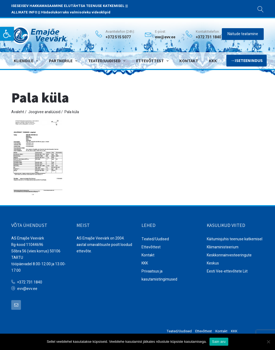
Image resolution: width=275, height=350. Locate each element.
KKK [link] (213, 61)
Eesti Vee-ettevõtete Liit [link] (227, 271)
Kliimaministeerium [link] (222, 247)
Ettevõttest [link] (150, 61)
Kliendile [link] (23, 61)
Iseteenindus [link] (249, 60)
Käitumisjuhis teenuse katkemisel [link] (234, 239)
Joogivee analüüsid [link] (44, 112)
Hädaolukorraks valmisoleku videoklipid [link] (75, 12)
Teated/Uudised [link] (104, 61)
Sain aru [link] (219, 342)
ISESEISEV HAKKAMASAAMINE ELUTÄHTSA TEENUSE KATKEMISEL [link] (68, 5)
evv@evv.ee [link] (165, 37)
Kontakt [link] (188, 61)
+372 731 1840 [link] (29, 282)
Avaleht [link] (17, 112)
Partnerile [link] (61, 61)
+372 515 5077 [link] (118, 37)
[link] (7, 34)
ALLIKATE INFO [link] (24, 12)
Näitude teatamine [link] (242, 34)
